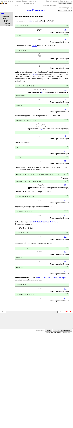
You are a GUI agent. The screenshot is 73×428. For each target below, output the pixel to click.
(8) (65, 128)
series (16, 5)
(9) (65, 139)
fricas (65, 186)
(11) (65, 164)
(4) (65, 67)
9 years (67, 7)
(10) (65, 154)
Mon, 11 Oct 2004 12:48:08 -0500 (41, 226)
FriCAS (30, 21)
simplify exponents (8, 24)
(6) (65, 101)
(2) (65, 40)
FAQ (4, 18)
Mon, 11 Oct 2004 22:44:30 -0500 (48, 283)
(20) (65, 305)
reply (56, 226)
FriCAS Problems (29, 3)
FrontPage (5, 17)
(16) (65, 257)
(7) (65, 111)
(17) (65, 267)
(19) (65, 295)
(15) (65, 242)
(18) (65, 277)
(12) (65, 189)
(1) (17, 26)
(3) (65, 56)
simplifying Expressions (50, 5)
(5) (65, 91)
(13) (65, 205)
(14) (65, 220)
